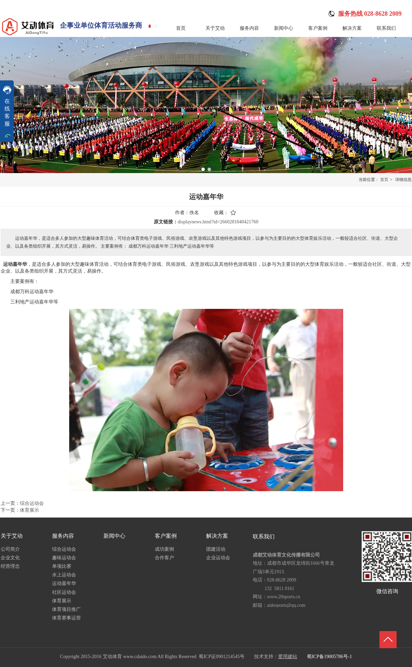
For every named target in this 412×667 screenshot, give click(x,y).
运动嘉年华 (64, 583)
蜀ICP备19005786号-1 (329, 656)
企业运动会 (218, 557)
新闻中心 (114, 536)
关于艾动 (12, 536)
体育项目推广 (66, 609)
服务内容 (63, 536)
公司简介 (10, 549)
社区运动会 (64, 592)
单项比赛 (61, 566)
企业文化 (10, 557)
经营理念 (10, 566)
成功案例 (164, 549)
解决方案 (217, 536)
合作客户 (164, 557)
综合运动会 (64, 549)
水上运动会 (64, 574)
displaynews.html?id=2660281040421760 (218, 221)
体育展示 (61, 600)
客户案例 (166, 536)
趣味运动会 (64, 557)
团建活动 (215, 549)
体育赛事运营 (66, 617)
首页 (384, 179)
